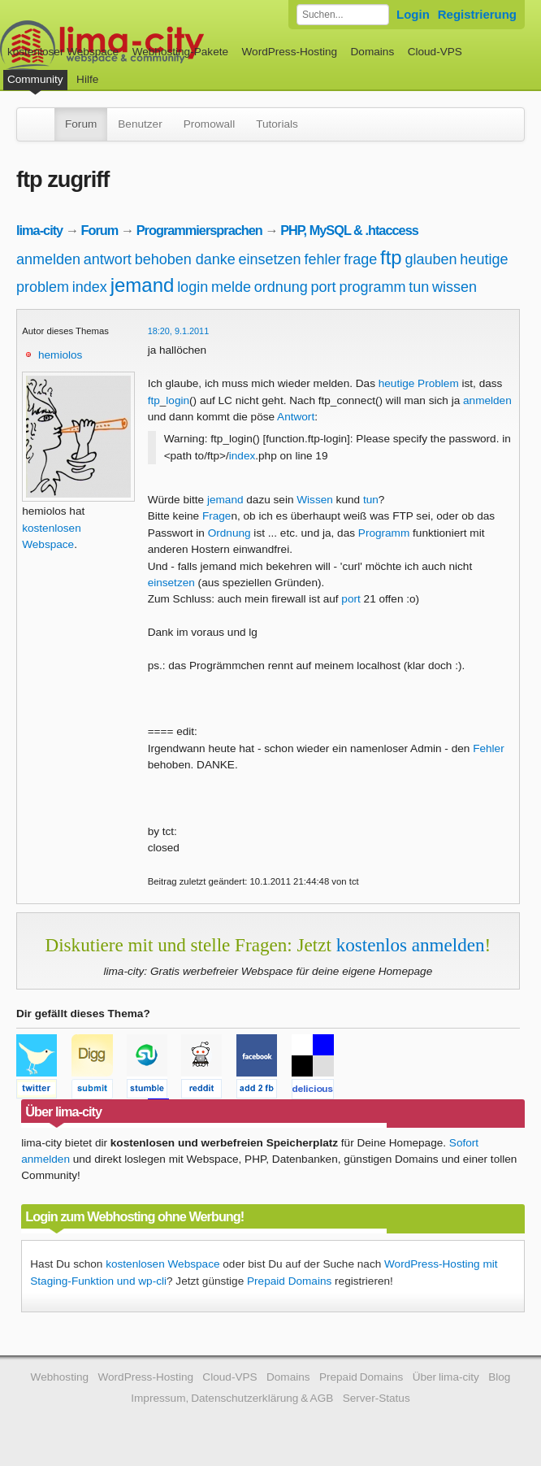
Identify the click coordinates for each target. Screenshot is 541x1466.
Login (413, 14)
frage (360, 259)
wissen (454, 287)
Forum (81, 124)
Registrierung (477, 14)
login (192, 287)
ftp (391, 257)
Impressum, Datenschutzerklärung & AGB (232, 1398)
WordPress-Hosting (289, 52)
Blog (499, 1377)
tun (419, 287)
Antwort (295, 417)
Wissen (314, 500)
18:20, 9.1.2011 (179, 331)
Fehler (488, 748)
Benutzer (140, 124)
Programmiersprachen (199, 230)
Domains (373, 52)
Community (35, 79)
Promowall (209, 124)
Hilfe (87, 79)
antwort (108, 259)
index (89, 287)
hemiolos (60, 355)
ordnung (281, 287)
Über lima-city (446, 1377)
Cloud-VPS (435, 52)
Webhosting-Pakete (180, 52)
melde (231, 287)
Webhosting (60, 1377)
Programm (383, 533)
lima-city (39, 230)
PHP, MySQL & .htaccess (349, 230)
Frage (217, 516)
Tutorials (277, 124)
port (323, 287)
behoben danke (185, 259)
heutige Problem (419, 383)
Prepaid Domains (289, 1281)
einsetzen (270, 259)
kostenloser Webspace (63, 52)
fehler (322, 259)
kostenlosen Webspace (162, 1264)
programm (372, 287)
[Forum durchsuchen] (342, 14)
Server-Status (376, 1398)
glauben (431, 259)
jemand (142, 285)
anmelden (48, 259)
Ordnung (229, 533)
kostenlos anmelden (410, 944)
